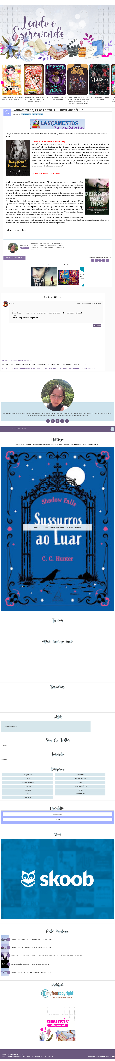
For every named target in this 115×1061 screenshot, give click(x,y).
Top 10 (28, 779)
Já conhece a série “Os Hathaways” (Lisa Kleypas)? (31, 972)
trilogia (28, 798)
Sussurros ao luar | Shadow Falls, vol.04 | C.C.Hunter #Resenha (57, 527)
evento (80, 783)
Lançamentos (38, 114)
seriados (28, 790)
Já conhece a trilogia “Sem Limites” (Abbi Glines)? (31, 947)
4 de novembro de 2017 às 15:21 (89, 304)
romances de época (80, 786)
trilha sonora (80, 794)
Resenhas (80, 775)
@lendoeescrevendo (11, 726)
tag (28, 794)
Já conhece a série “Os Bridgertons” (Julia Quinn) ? (32, 939)
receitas (28, 786)
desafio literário (28, 783)
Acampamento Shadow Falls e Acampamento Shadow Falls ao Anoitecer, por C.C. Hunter (47, 956)
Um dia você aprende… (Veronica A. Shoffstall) (30, 964)
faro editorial (26, 114)
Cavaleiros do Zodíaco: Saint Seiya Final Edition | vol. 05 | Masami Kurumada (44, 99)
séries (81, 790)
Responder (97, 325)
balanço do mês (80, 779)
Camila (12, 303)
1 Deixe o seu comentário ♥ (15, 258)
